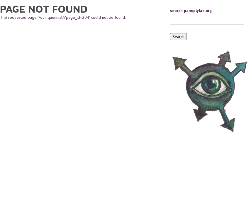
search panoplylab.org (191, 10)
